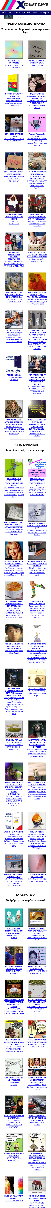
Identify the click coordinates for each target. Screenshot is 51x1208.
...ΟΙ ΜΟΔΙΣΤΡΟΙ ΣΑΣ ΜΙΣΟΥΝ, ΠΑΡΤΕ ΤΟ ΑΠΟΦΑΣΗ (14, 968)
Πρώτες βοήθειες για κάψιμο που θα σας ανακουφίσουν (37, 876)
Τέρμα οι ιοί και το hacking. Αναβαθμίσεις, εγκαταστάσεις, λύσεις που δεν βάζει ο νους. (37, 139)
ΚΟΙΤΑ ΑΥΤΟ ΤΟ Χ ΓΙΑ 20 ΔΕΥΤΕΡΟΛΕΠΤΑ (14, 62)
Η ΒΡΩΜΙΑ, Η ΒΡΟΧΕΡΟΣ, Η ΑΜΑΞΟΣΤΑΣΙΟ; (37, 968)
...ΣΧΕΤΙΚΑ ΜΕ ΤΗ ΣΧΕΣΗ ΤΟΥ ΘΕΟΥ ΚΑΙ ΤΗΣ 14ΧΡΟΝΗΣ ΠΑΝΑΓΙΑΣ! (14, 1044)
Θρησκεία (26, 12)
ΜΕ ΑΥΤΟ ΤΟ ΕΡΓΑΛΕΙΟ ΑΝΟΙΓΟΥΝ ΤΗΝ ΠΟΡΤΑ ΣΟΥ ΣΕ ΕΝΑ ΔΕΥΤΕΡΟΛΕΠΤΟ (14, 879)
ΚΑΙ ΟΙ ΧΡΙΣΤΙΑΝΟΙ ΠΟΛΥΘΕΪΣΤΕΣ (14, 1155)
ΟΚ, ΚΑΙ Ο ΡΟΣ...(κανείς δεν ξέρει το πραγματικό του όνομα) (37, 1082)
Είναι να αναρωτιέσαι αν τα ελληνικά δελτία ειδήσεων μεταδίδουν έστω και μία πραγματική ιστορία (37, 747)
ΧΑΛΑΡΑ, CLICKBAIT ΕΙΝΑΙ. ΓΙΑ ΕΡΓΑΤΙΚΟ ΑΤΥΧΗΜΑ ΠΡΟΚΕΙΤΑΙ (14, 335)
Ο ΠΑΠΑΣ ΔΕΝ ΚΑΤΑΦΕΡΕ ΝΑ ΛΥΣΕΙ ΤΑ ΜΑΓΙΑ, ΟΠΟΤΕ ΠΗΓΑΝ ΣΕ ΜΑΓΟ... (37, 179)
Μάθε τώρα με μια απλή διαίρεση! (37, 691)
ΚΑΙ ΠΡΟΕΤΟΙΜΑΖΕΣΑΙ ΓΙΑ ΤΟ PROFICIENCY (14, 136)
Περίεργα (44, 12)
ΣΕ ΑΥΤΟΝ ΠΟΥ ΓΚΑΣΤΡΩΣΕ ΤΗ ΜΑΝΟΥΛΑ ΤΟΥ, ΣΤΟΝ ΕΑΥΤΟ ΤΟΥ (14, 1120)
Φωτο (10, 12)
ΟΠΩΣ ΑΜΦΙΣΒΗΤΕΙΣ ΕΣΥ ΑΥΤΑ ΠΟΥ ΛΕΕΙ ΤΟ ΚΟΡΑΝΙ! (37, 1004)
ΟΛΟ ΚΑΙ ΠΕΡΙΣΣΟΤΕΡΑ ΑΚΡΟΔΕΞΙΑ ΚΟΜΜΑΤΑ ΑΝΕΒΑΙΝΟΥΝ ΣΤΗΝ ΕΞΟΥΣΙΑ (37, 219)
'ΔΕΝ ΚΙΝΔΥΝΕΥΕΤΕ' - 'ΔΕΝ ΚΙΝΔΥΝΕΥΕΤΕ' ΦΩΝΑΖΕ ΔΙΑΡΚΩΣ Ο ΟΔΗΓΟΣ (37, 427)
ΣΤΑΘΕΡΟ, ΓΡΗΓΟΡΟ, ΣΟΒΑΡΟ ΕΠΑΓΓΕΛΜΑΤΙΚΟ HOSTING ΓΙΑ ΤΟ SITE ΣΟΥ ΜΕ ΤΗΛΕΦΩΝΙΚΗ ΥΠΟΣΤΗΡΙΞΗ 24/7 (37, 485)
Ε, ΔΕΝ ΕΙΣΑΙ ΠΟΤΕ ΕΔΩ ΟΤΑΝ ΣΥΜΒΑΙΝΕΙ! (37, 1042)
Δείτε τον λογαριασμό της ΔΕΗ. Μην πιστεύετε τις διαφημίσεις (14, 527)
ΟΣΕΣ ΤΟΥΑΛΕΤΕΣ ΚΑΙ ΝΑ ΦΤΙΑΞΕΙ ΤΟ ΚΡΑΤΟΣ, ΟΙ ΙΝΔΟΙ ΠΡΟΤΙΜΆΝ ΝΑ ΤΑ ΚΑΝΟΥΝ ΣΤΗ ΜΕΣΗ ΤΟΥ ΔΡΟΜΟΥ (37, 338)
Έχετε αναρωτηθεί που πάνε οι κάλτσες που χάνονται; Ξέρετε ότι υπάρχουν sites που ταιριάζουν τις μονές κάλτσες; (37, 608)
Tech (17, 12)
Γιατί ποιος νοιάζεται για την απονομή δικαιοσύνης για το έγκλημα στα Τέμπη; (37, 297)
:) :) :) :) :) (14, 1080)
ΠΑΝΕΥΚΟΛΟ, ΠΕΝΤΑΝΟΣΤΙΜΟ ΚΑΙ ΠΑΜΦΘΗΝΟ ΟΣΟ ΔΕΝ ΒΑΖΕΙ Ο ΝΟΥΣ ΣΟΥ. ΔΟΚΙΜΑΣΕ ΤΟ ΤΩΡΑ (14, 608)
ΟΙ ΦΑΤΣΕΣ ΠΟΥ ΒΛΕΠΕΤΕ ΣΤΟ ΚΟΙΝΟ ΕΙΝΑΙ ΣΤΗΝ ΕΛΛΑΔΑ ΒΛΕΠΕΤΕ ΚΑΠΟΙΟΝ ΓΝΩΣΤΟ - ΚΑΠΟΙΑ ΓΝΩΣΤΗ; (14, 793)
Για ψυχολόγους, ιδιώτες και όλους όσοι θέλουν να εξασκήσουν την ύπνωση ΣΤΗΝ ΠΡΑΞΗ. (14, 98)
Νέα (4, 12)
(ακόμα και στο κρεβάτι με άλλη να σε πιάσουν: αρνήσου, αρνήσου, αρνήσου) (37, 1160)
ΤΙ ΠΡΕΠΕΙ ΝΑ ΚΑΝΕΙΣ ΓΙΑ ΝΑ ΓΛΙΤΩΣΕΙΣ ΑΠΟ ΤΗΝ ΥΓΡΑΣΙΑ (37, 528)
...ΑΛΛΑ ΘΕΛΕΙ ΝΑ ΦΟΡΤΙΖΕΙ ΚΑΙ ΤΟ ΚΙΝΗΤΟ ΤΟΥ (37, 933)
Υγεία (35, 12)
